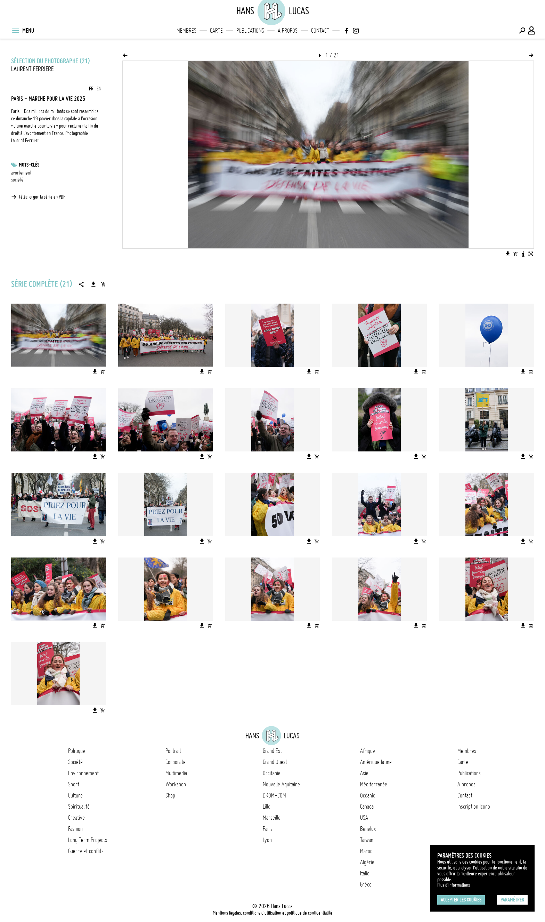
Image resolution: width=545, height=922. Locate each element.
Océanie (367, 795)
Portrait (173, 750)
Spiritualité (79, 806)
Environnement (83, 773)
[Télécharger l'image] (508, 254)
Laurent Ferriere (32, 69)
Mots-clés (29, 165)
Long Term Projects (87, 839)
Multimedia (176, 773)
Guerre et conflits (86, 851)
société (17, 180)
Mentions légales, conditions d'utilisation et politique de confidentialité (272, 913)
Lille (266, 806)
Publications (250, 30)
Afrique (367, 750)
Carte (216, 30)
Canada (367, 806)
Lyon (267, 839)
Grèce (366, 884)
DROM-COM (274, 795)
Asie (364, 773)
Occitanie (271, 773)
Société (75, 762)
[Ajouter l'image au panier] (515, 254)
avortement (21, 173)
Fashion (75, 828)
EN (99, 89)
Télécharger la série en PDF (41, 197)
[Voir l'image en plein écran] (531, 254)
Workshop (175, 784)
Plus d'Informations (453, 885)
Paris (267, 828)
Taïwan (366, 839)
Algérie (367, 862)
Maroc (366, 851)
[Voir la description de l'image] (523, 254)
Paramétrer (512, 900)
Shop (170, 795)
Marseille (271, 817)
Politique (76, 750)
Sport (73, 784)
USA (364, 817)
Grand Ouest (275, 762)
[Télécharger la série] (93, 284)
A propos (288, 30)
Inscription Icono (473, 806)
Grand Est (272, 750)
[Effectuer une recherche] (522, 30)
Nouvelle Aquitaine (281, 784)
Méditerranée (373, 784)
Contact (320, 30)
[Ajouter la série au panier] (103, 284)
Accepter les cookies (461, 900)
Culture (75, 795)
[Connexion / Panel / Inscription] (532, 30)
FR (91, 89)
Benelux (368, 828)
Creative (76, 817)
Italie (364, 873)
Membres (186, 30)
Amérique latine (376, 762)
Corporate (175, 762)
